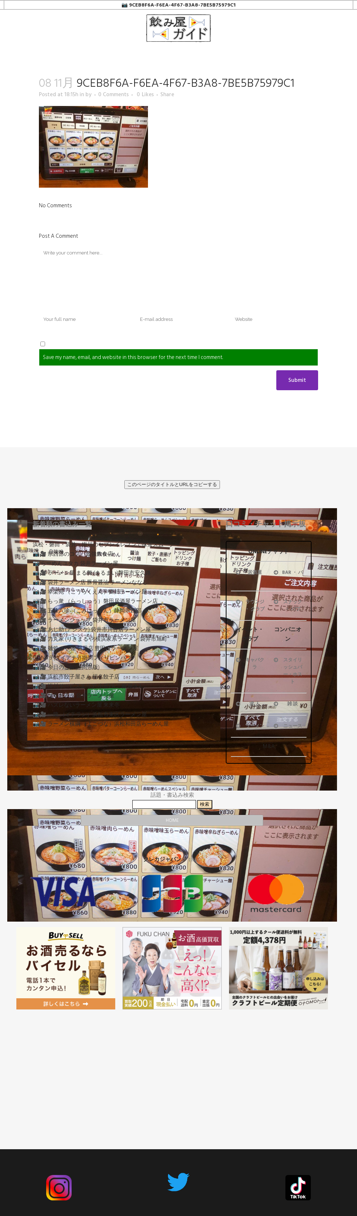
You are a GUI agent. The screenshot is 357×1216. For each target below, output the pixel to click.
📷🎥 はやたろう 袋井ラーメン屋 (73, 695)
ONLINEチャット (268, 551)
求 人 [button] (247, 704)
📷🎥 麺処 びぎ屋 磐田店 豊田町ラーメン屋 (85, 648)
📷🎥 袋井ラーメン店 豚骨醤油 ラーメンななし (90, 582)
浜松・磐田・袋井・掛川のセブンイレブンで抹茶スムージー (106, 544)
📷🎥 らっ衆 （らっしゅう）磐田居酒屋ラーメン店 (95, 601)
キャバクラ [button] (249, 663)
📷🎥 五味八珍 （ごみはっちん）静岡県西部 (87, 610)
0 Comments (113, 94)
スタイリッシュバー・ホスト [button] (287, 671)
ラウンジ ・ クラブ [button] (249, 605)
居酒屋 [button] (248, 572)
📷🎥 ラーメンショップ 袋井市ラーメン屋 (84, 620)
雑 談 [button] (285, 704)
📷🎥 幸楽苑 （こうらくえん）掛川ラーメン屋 (90, 591)
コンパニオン (287, 634)
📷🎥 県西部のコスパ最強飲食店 (73, 554)
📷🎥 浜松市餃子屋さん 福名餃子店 (76, 676)
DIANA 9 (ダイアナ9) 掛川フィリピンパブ (82, 657)
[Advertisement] (172, 1066)
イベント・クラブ (250, 634)
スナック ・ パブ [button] (287, 605)
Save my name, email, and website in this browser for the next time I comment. (133, 357)
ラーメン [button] (249, 726)
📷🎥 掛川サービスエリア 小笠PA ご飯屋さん (88, 686)
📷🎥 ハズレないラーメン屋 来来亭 (76, 705)
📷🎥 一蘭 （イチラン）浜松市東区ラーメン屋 (90, 714)
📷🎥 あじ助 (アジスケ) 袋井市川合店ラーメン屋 (92, 629)
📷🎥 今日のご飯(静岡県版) (66, 667)
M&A (269, 746)
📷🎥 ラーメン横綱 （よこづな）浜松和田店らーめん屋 (101, 724)
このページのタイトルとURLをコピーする (172, 484)
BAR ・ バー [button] (287, 576)
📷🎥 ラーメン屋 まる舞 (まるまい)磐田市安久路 (92, 573)
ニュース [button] (287, 726)
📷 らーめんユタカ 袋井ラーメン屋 (75, 563)
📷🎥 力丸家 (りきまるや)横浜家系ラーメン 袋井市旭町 (100, 639)
